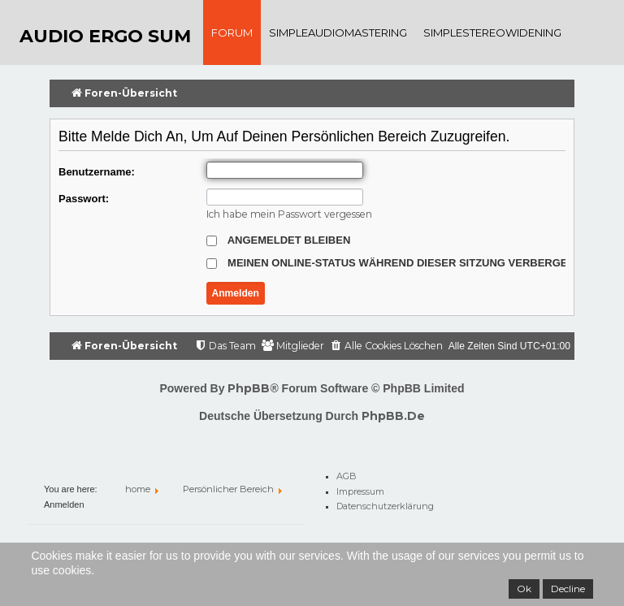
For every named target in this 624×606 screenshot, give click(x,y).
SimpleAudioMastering (338, 32)
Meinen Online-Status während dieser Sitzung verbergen (390, 263)
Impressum (360, 488)
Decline (568, 588)
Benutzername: (96, 172)
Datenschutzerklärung (385, 503)
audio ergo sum (105, 36)
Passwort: (83, 199)
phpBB (249, 388)
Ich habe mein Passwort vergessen (289, 214)
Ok (524, 588)
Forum (232, 32)
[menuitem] (386, 346)
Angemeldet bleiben (278, 240)
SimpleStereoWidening (492, 32)
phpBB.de (393, 416)
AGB (346, 473)
